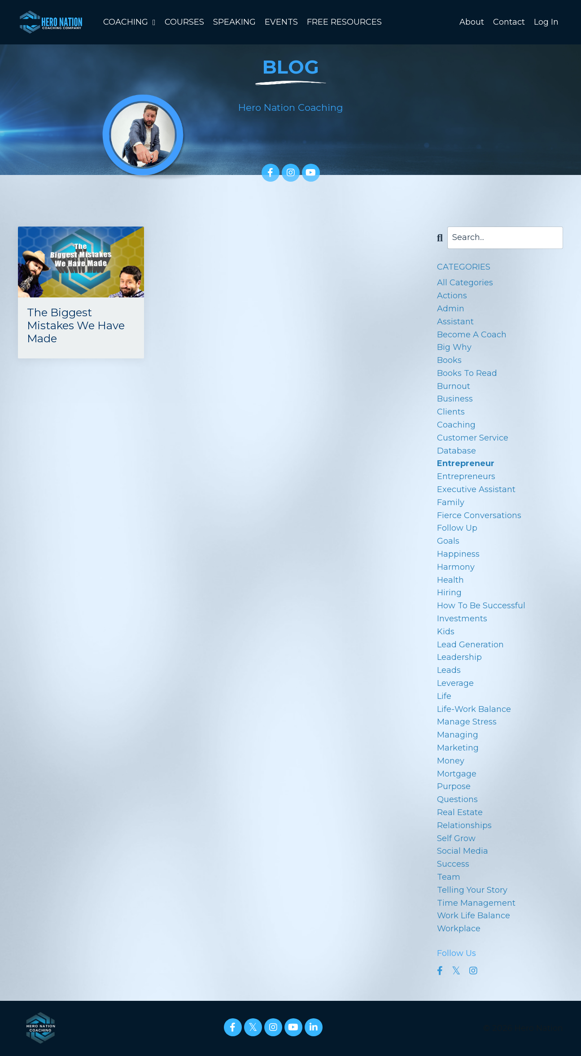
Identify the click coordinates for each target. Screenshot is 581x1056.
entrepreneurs (466, 476)
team (448, 877)
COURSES (184, 22)
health (450, 580)
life (444, 696)
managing (457, 735)
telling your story (472, 890)
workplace (459, 929)
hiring (449, 593)
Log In (546, 22)
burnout (453, 386)
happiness (458, 554)
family (450, 502)
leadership (459, 657)
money (450, 761)
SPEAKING (234, 22)
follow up (457, 528)
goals (448, 541)
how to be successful (481, 606)
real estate (460, 812)
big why (454, 347)
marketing (458, 748)
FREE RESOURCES (344, 22)
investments (462, 619)
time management (476, 903)
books (449, 360)
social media (462, 851)
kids (445, 632)
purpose (454, 786)
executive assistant (476, 489)
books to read (467, 373)
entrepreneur (465, 463)
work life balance (473, 916)
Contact (509, 22)
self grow (456, 838)
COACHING (129, 22)
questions (457, 799)
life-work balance (474, 709)
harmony (456, 567)
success (453, 864)
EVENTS (281, 22)
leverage (455, 683)
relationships (464, 825)
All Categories (465, 283)
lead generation (470, 645)
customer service (472, 438)
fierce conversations (479, 515)
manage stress (467, 722)
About (471, 22)
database (456, 451)
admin (450, 309)
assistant (455, 322)
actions (452, 296)
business (455, 399)
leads (449, 670)
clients (451, 412)
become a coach (472, 335)
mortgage (456, 774)
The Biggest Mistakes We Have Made (76, 325)
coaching (456, 425)
